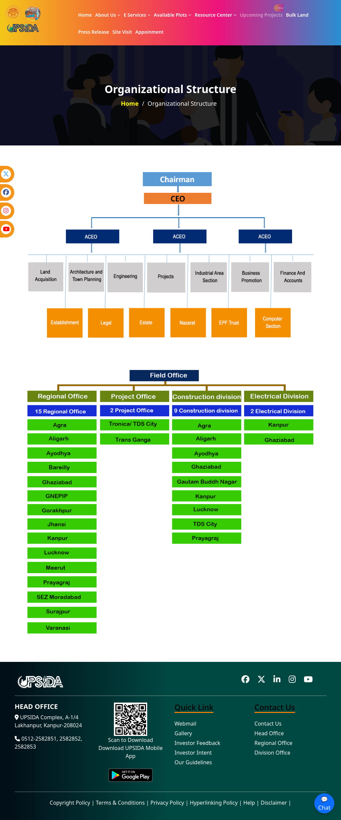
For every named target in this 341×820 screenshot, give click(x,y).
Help (249, 802)
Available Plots (172, 15)
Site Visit (122, 32)
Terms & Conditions (120, 802)
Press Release (93, 32)
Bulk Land (297, 15)
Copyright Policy (70, 802)
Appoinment (149, 32)
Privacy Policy (167, 802)
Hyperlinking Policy (214, 802)
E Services (137, 15)
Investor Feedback (197, 743)
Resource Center (215, 15)
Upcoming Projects (261, 15)
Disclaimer (274, 802)
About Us (107, 15)
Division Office (272, 752)
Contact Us (267, 723)
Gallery (183, 733)
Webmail (185, 723)
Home (85, 15)
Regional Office (273, 743)
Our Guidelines (193, 762)
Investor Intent (193, 752)
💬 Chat (324, 803)
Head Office (269, 733)
